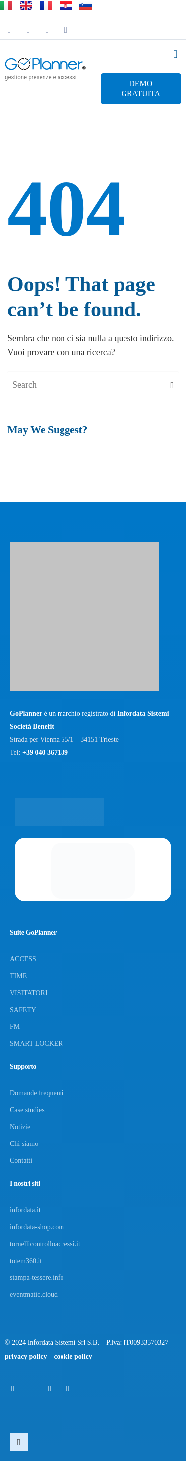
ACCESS (23, 959)
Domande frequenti (36, 1093)
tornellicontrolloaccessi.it (45, 1244)
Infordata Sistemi (52, 1342)
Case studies (27, 1110)
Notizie (20, 1127)
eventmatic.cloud (34, 1294)
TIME (18, 976)
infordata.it (25, 1210)
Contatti (21, 1160)
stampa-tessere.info (36, 1277)
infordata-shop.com (37, 1227)
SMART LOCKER (36, 1043)
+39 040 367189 (45, 752)
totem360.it (26, 1261)
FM (15, 1026)
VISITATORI (29, 993)
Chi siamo (24, 1143)
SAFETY (23, 1010)
